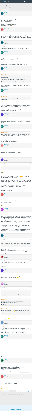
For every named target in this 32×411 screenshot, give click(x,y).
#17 (30, 326)
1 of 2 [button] (2, 9)
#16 (30, 287)
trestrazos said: (4, 132)
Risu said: (3, 299)
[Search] (30, 1)
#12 (30, 212)
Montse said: (3, 96)
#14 (30, 260)
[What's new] (28, 1)
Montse (3, 7)
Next (6, 9)
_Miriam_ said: (4, 241)
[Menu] (1, 1)
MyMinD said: (3, 74)
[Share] (29, 17)
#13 (30, 239)
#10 (30, 163)
